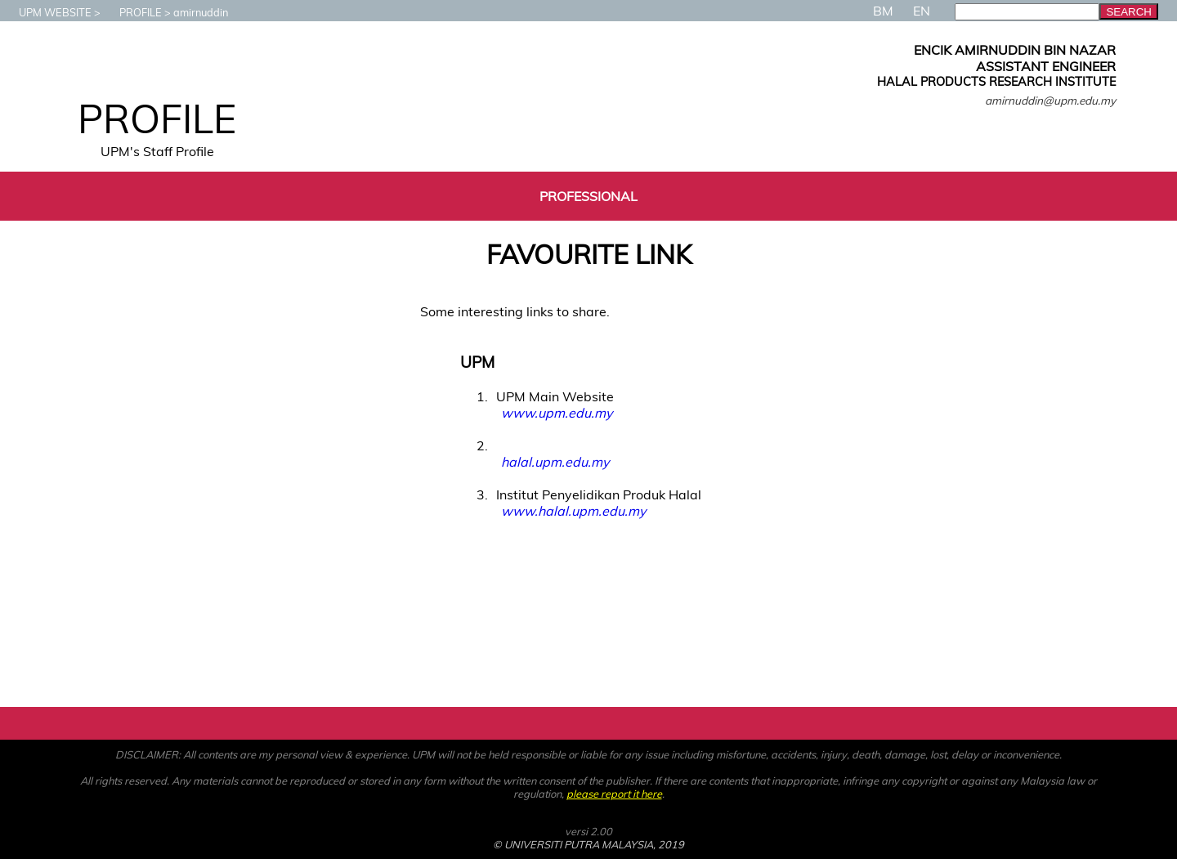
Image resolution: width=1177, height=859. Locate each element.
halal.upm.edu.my (555, 462)
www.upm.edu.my (556, 413)
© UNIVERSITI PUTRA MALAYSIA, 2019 (588, 844)
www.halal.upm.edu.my (573, 511)
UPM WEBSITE (47, 12)
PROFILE (132, 12)
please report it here (614, 793)
